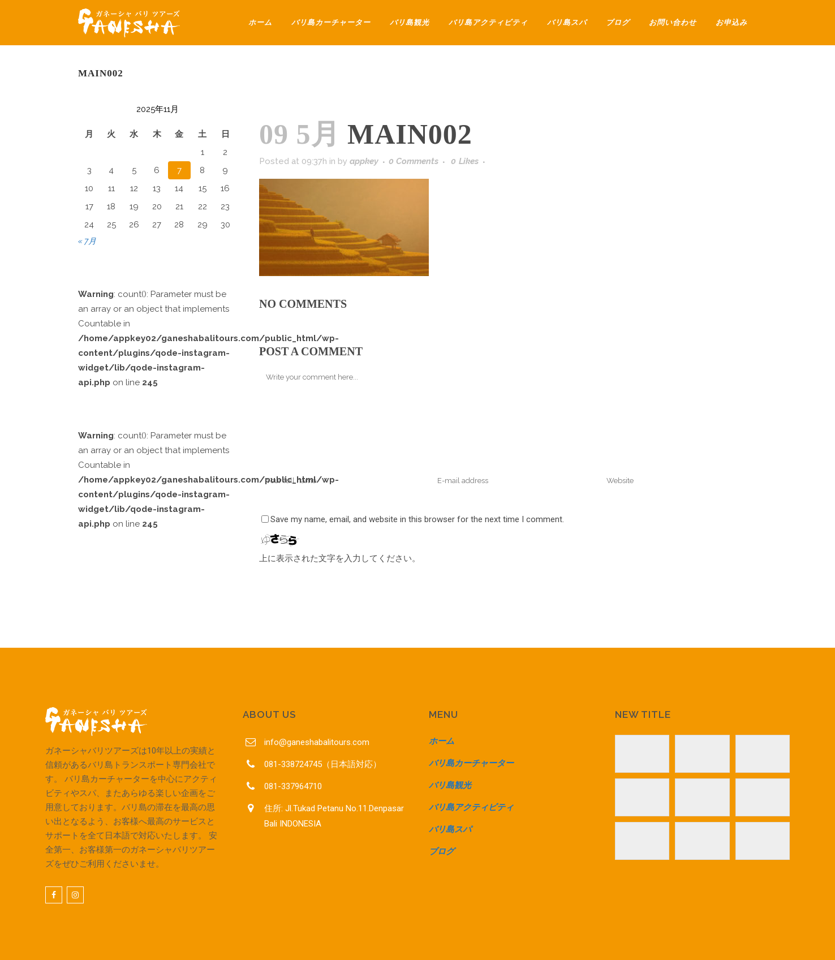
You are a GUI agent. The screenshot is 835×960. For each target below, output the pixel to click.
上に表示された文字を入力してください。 (339, 558)
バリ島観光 (450, 785)
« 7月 (87, 241)
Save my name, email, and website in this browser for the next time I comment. (417, 519)
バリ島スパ (450, 829)
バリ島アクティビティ (471, 807)
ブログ (441, 851)
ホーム (441, 741)
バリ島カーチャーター (471, 763)
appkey (364, 161)
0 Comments (413, 161)
